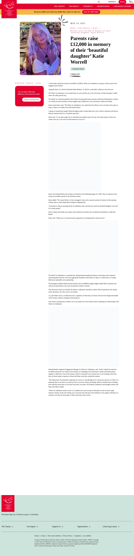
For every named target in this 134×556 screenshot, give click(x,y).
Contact (43, 536)
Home (73, 28)
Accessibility (87, 536)
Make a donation (31, 99)
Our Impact (74, 6)
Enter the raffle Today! (91, 12)
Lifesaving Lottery (122, 6)
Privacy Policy (67, 536)
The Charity (59, 6)
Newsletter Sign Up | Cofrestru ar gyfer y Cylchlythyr (20, 514)
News (95, 28)
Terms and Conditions (54, 536)
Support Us (88, 6)
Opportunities (103, 6)
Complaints (77, 536)
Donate (122, 2)
